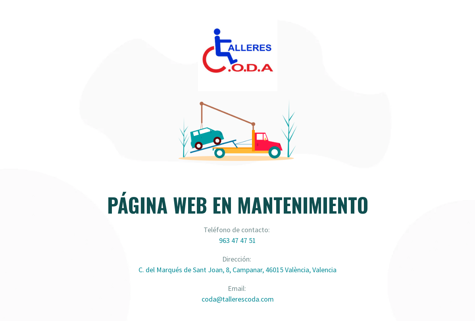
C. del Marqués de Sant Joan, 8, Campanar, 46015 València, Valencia (237, 269)
